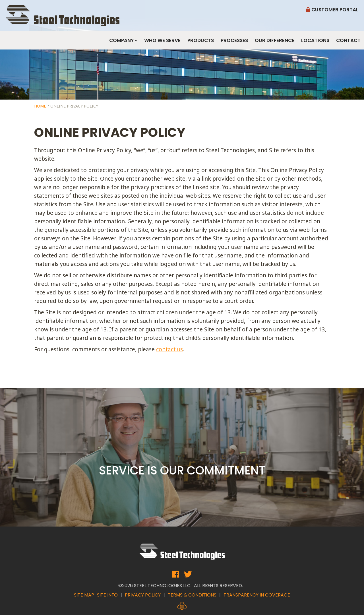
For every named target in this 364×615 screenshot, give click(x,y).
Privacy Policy (143, 595)
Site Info (107, 595)
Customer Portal (332, 9)
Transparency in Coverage (257, 595)
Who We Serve (162, 40)
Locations (315, 40)
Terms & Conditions (192, 595)
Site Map (84, 595)
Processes (234, 40)
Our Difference (274, 40)
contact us (169, 349)
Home (40, 106)
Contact (348, 40)
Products (200, 40)
